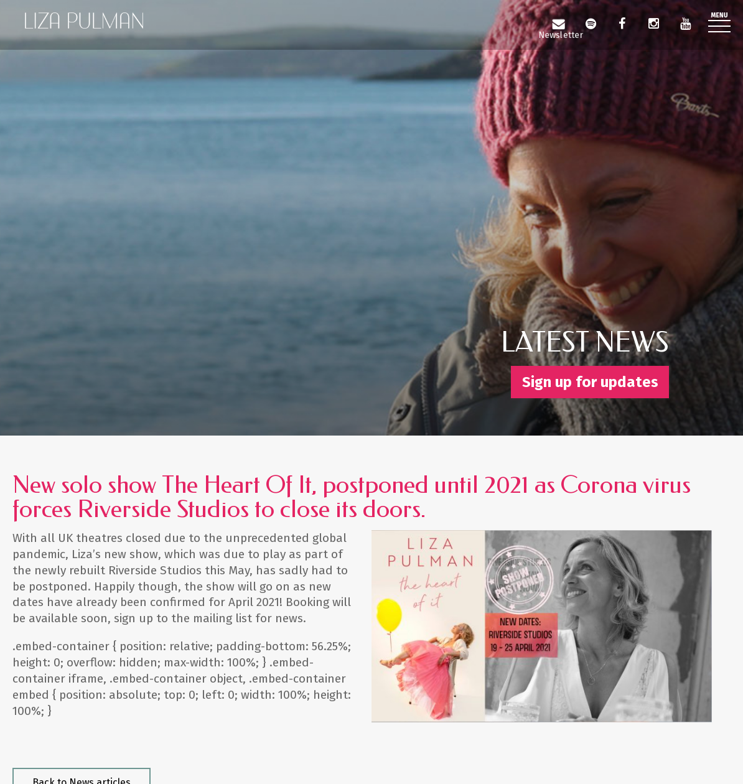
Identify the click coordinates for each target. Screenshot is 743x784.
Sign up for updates (590, 382)
